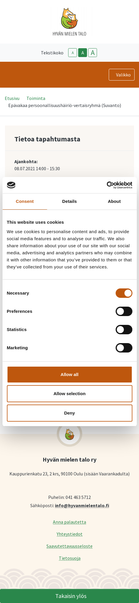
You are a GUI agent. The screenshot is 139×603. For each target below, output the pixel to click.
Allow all (69, 374)
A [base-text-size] (82, 53)
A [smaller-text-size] (73, 52)
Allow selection (69, 393)
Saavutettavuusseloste (69, 546)
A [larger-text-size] (93, 52)
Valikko (123, 75)
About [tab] (114, 201)
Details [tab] (69, 201)
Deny (69, 412)
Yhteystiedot (70, 534)
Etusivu (12, 98)
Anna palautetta (69, 522)
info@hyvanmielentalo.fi (82, 505)
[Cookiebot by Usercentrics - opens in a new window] (106, 185)
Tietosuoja (70, 558)
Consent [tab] (25, 201)
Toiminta (35, 98)
